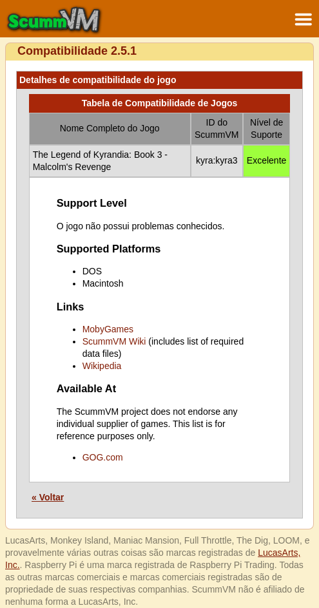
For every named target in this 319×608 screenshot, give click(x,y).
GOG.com (102, 457)
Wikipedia (102, 366)
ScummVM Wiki (114, 341)
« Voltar (48, 497)
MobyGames (107, 329)
